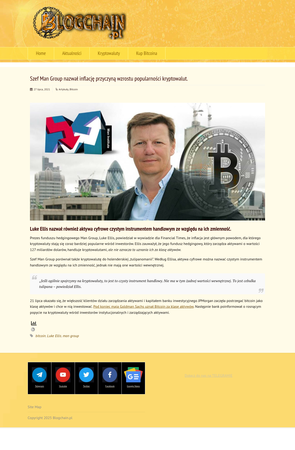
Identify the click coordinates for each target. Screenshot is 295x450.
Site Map (34, 407)
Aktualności (72, 53)
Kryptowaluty (109, 53)
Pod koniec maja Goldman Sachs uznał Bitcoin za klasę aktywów (143, 306)
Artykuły (63, 89)
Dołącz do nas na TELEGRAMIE (209, 375)
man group (71, 335)
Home (41, 53)
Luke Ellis (54, 335)
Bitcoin (74, 89)
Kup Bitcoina (146, 53)
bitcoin (40, 335)
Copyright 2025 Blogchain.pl (50, 417)
